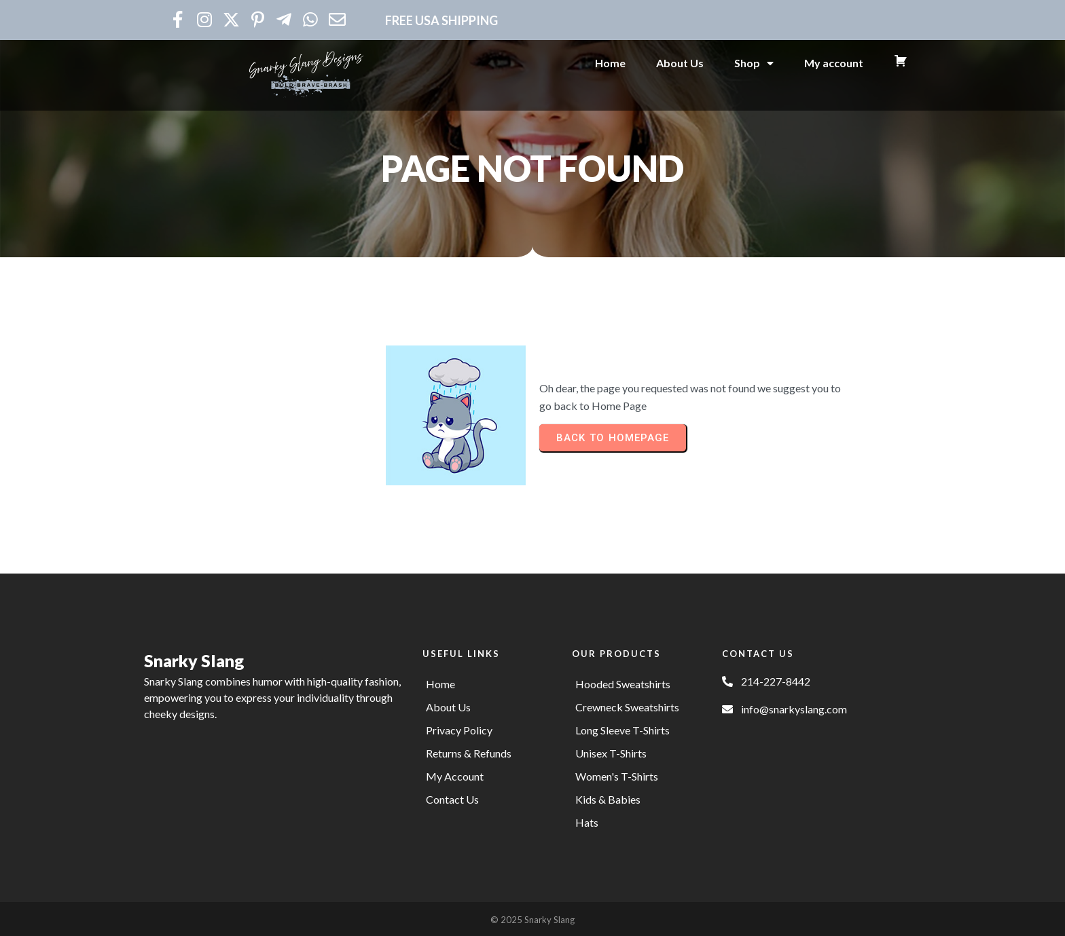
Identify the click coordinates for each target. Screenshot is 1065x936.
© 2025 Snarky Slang (532, 917)
